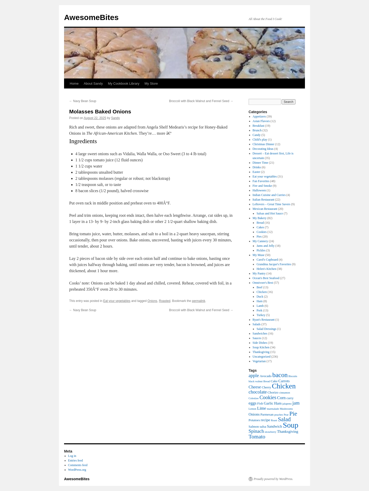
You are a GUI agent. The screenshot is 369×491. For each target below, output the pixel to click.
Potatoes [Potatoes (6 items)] (254, 420)
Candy (257, 135)
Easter (256, 172)
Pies (259, 236)
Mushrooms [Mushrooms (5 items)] (286, 408)
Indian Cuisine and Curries (269, 195)
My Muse (258, 255)
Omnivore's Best (263, 282)
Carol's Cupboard (267, 259)
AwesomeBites (91, 17)
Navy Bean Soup (82, 101)
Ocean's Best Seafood (266, 278)
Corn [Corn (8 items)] (281, 397)
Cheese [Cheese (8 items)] (255, 387)
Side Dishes (260, 343)
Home (74, 83)
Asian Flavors (261, 121)
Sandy (115, 118)
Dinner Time (260, 162)
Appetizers (259, 116)
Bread (260, 222)
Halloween (259, 190)
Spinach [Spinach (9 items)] (256, 431)
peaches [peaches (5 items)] (278, 414)
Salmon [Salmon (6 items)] (254, 426)
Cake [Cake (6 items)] (274, 381)
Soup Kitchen (261, 347)
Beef (259, 287)
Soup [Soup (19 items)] (290, 425)
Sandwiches (260, 333)
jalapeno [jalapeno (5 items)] (287, 403)
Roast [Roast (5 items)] (274, 420)
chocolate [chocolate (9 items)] (258, 392)
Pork (259, 310)
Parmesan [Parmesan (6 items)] (266, 414)
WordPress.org (77, 470)
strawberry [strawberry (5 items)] (270, 431)
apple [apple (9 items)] (254, 375)
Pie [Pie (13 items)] (293, 413)
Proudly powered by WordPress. (273, 479)
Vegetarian (259, 361)
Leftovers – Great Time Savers (271, 204)
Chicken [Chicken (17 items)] (284, 386)
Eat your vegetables (116, 301)
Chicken (262, 292)
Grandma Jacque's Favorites (274, 264)
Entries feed (75, 460)
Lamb (260, 306)
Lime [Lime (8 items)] (261, 408)
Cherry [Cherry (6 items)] (266, 387)
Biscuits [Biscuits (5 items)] (292, 376)
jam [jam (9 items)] (296, 403)
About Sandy (93, 83)
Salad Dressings (266, 329)
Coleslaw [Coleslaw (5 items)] (254, 398)
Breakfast (258, 125)
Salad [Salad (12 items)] (284, 419)
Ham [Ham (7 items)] (278, 403)
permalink (198, 301)
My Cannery (260, 241)
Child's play (260, 139)
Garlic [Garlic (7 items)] (268, 403)
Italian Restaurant (263, 199)
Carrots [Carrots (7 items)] (284, 381)
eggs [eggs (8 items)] (253, 403)
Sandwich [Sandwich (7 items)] (274, 426)
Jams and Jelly (265, 246)
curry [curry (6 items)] (290, 398)
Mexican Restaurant (265, 209)
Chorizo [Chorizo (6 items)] (273, 392)
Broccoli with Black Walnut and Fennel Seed (201, 101)
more (161, 133)
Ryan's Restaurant (264, 319)
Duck (260, 296)
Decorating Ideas (263, 149)
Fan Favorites (261, 181)
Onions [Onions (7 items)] (254, 414)
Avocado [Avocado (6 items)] (266, 376)
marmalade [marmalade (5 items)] (273, 408)
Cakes (260, 227)
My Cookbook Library (123, 83)
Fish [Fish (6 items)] (260, 403)
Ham (259, 301)
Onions (152, 301)
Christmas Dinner (263, 144)
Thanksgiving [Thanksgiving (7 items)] (287, 431)
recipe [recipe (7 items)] (265, 420)
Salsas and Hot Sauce (270, 213)
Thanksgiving (261, 352)
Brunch (257, 130)
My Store (151, 83)
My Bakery (259, 218)
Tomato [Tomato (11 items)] (257, 437)
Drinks (257, 167)
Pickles (261, 250)
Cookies (261, 232)
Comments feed (78, 465)
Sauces (257, 338)
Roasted (164, 301)
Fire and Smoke (262, 186)
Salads (257, 324)
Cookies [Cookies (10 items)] (268, 397)
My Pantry (259, 273)
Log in (72, 456)
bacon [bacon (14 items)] (280, 374)
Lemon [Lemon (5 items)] (252, 408)
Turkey (261, 315)
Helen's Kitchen (266, 269)
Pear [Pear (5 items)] (286, 414)
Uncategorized (262, 356)
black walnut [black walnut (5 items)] (256, 381)
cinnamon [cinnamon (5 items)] (284, 392)
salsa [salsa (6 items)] (263, 426)
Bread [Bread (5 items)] (266, 381)
